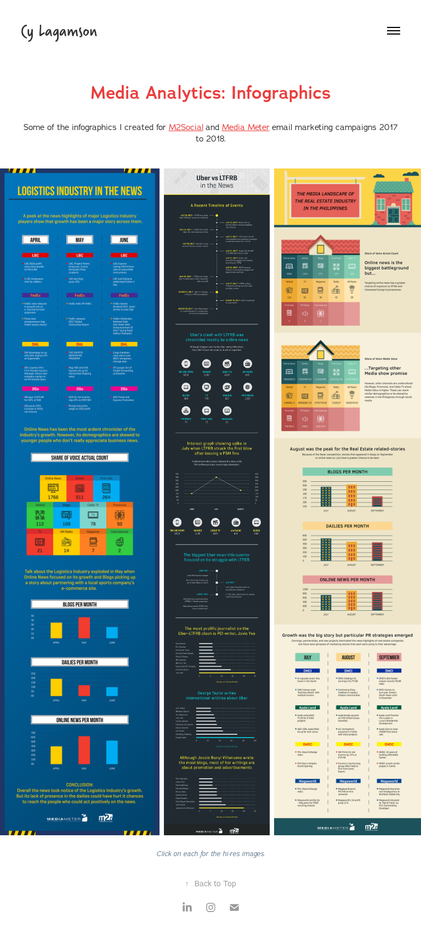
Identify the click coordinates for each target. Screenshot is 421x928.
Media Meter (246, 127)
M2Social (186, 127)
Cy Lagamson (59, 30)
